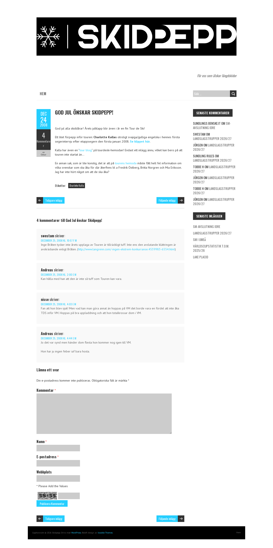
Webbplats (44, 472)
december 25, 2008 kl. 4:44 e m (58, 338)
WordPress (76, 532)
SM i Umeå (199, 239)
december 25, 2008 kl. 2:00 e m (58, 274)
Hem (43, 93)
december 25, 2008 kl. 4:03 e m (58, 304)
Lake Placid (200, 256)
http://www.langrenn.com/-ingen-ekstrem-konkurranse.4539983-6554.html (126, 249)
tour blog (86, 150)
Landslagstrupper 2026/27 (212, 138)
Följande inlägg (167, 200)
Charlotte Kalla (76, 185)
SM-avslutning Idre (212, 125)
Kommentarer (43, 143)
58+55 (47, 495)
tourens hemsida (125, 163)
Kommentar (46, 390)
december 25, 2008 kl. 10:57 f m (59, 240)
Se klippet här (140, 141)
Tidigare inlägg (53, 200)
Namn (42, 441)
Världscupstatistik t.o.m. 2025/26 (211, 248)
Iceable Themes (105, 532)
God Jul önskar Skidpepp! (84, 112)
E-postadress (47, 456)
